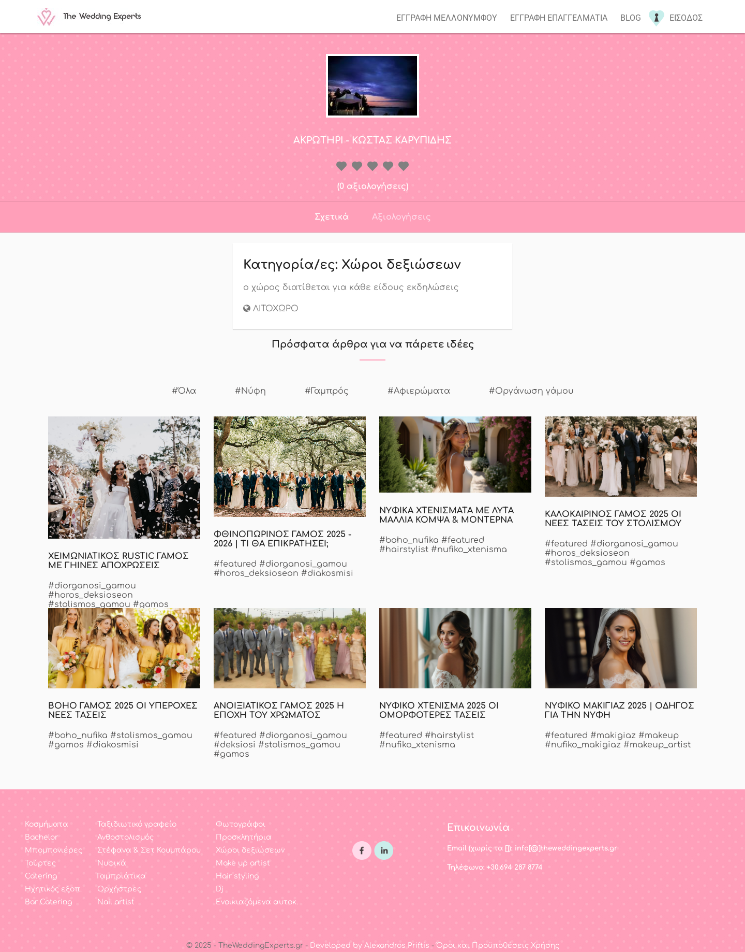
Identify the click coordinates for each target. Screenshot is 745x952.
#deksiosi (235, 744)
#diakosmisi (327, 573)
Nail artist (116, 902)
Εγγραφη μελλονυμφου (446, 18)
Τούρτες (40, 863)
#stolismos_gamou (89, 604)
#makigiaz (613, 735)
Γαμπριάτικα (121, 876)
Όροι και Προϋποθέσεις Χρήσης (497, 945)
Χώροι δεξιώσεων (250, 850)
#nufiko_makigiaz (583, 744)
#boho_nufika (409, 540)
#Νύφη (250, 391)
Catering (41, 876)
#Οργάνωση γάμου (531, 391)
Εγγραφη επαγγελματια (558, 18)
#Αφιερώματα (419, 391)
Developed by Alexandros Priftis (369, 945)
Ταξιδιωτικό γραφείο (136, 824)
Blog (630, 18)
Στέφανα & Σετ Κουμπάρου (149, 850)
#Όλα (184, 391)
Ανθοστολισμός (125, 837)
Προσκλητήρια (244, 837)
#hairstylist (403, 549)
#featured (235, 564)
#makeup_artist (657, 744)
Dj (220, 889)
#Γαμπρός (327, 391)
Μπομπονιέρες (53, 850)
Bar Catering (48, 902)
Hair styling (237, 876)
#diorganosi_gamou (92, 585)
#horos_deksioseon (90, 595)
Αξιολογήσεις (401, 217)
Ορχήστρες (119, 889)
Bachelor (41, 837)
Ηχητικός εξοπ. (53, 889)
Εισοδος (686, 18)
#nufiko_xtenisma (469, 549)
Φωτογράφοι (240, 824)
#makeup (658, 735)
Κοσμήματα (46, 824)
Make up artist (243, 863)
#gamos (151, 604)
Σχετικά (332, 217)
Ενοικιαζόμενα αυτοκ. (257, 902)
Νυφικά (111, 863)
